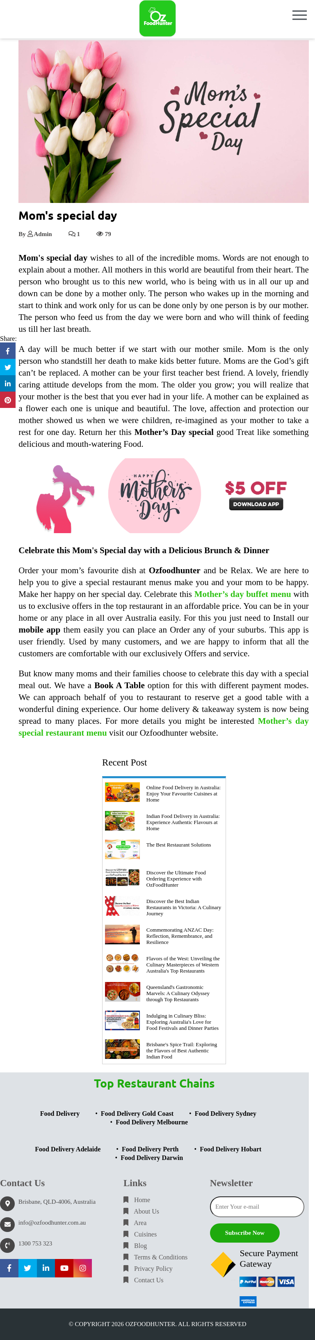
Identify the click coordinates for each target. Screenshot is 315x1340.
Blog (135, 1245)
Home (136, 1199)
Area (134, 1222)
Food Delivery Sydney (225, 1113)
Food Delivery (60, 1113)
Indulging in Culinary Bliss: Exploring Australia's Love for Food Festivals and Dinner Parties (182, 1022)
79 (103, 234)
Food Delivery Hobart (230, 1149)
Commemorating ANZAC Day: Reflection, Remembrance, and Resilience (180, 936)
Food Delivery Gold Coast (137, 1113)
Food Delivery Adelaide (67, 1149)
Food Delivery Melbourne (152, 1122)
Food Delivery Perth (150, 1149)
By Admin (35, 234)
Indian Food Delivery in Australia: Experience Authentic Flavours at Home (183, 822)
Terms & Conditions (155, 1257)
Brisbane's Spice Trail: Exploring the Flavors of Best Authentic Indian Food (181, 1050)
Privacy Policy (148, 1268)
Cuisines (140, 1234)
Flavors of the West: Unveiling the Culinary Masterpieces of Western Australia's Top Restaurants (183, 964)
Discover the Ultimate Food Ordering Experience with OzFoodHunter (176, 878)
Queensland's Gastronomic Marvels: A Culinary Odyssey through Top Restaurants (178, 993)
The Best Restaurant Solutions (178, 845)
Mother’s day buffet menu (242, 594)
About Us (141, 1211)
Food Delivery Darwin (152, 1157)
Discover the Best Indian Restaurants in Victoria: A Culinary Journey (183, 907)
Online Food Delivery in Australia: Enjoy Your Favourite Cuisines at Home (183, 793)
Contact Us (143, 1280)
